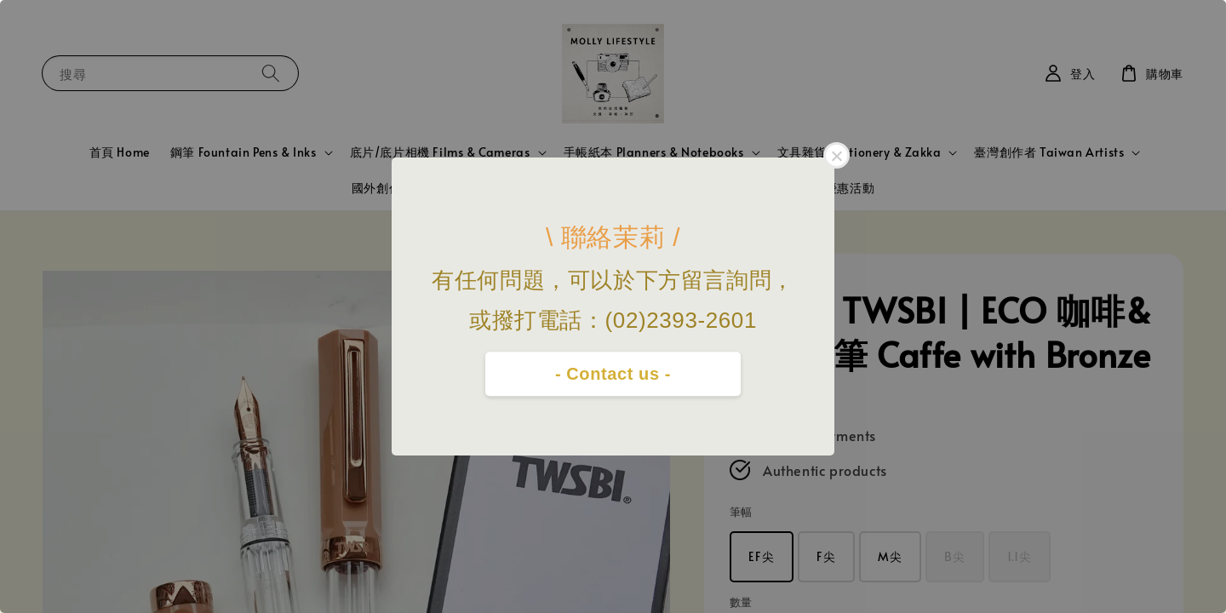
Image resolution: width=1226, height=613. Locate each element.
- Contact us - (613, 373)
